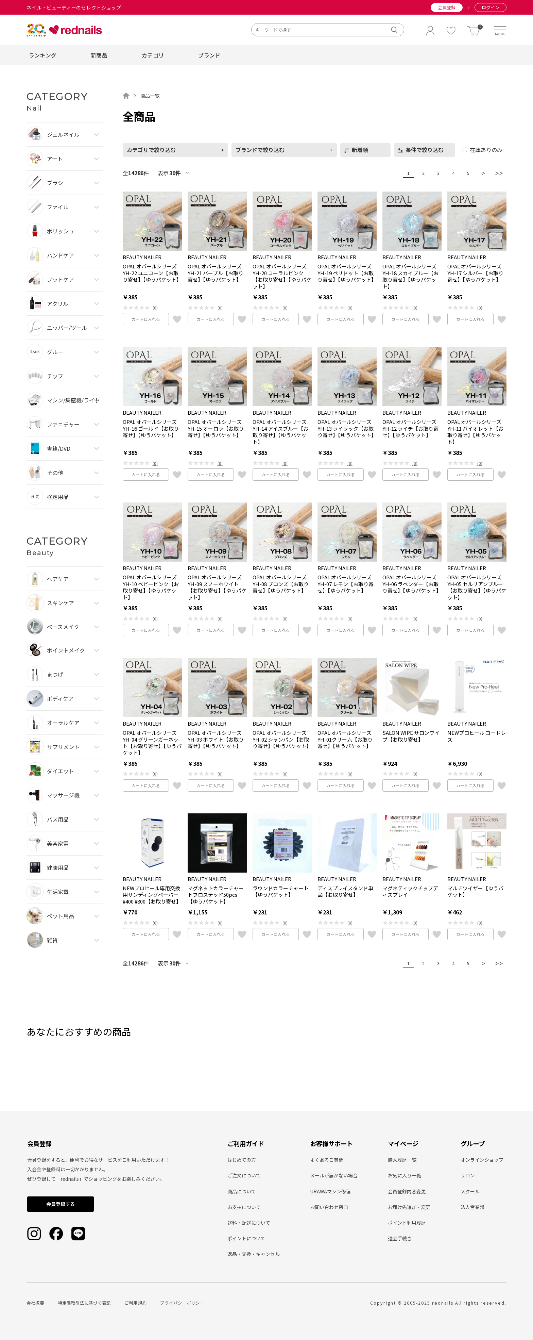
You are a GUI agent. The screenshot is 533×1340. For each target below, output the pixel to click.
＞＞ (497, 173)
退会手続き (400, 1238)
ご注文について (244, 1175)
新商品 (99, 55)
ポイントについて (246, 1238)
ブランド (209, 55)
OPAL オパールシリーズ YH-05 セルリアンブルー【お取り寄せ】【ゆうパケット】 (476, 587)
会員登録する (60, 1204)
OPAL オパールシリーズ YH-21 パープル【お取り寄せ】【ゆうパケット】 (215, 273)
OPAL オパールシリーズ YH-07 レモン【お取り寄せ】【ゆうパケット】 (345, 584)
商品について (241, 1191)
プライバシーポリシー (182, 1303)
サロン (468, 1175)
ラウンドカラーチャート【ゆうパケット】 (281, 891)
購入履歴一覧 (402, 1159)
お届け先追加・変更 (409, 1207)
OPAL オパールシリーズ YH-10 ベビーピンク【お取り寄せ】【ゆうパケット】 (151, 587)
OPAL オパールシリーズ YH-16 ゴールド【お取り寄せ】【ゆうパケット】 (151, 428)
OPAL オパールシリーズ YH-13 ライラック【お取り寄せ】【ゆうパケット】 (346, 428)
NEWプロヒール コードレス (476, 736)
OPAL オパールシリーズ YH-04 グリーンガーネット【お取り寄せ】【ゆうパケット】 (152, 742)
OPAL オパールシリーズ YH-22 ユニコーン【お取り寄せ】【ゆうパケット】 (152, 273)
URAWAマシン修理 (330, 1191)
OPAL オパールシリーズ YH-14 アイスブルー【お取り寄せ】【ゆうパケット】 (280, 431)
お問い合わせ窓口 (329, 1207)
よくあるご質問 (326, 1159)
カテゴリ (153, 55)
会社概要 (35, 1303)
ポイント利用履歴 (407, 1222)
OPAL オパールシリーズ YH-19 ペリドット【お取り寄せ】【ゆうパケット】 (346, 273)
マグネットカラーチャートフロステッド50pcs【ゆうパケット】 (216, 895)
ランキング (43, 55)
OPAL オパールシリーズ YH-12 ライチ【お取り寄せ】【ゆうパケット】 (410, 428)
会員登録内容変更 (407, 1191)
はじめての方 (241, 1159)
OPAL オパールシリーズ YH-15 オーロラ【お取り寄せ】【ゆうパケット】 (216, 428)
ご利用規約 (135, 1303)
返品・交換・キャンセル (253, 1254)
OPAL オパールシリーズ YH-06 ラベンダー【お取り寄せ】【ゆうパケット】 (411, 584)
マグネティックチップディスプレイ (410, 891)
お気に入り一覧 (404, 1175)
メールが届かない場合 (334, 1175)
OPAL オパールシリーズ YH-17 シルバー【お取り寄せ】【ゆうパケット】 (475, 273)
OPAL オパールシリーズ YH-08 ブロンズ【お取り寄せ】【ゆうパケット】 (281, 584)
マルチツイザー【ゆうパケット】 (475, 891)
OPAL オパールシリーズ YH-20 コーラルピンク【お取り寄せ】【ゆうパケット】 (282, 276)
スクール (470, 1191)
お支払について (244, 1207)
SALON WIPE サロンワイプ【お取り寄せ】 (411, 736)
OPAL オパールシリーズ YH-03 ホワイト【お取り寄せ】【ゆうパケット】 (216, 739)
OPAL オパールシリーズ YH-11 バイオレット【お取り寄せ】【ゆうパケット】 (475, 431)
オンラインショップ (482, 1159)
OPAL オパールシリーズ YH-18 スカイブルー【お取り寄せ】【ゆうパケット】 (410, 276)
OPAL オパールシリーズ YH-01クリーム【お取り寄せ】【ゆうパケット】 (345, 739)
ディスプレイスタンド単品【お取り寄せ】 (345, 891)
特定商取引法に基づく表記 (84, 1303)
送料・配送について (248, 1222)
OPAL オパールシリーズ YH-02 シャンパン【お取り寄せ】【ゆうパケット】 (282, 739)
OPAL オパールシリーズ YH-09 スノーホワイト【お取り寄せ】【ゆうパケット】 (217, 587)
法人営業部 (472, 1207)
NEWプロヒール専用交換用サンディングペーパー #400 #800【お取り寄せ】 (152, 895)
